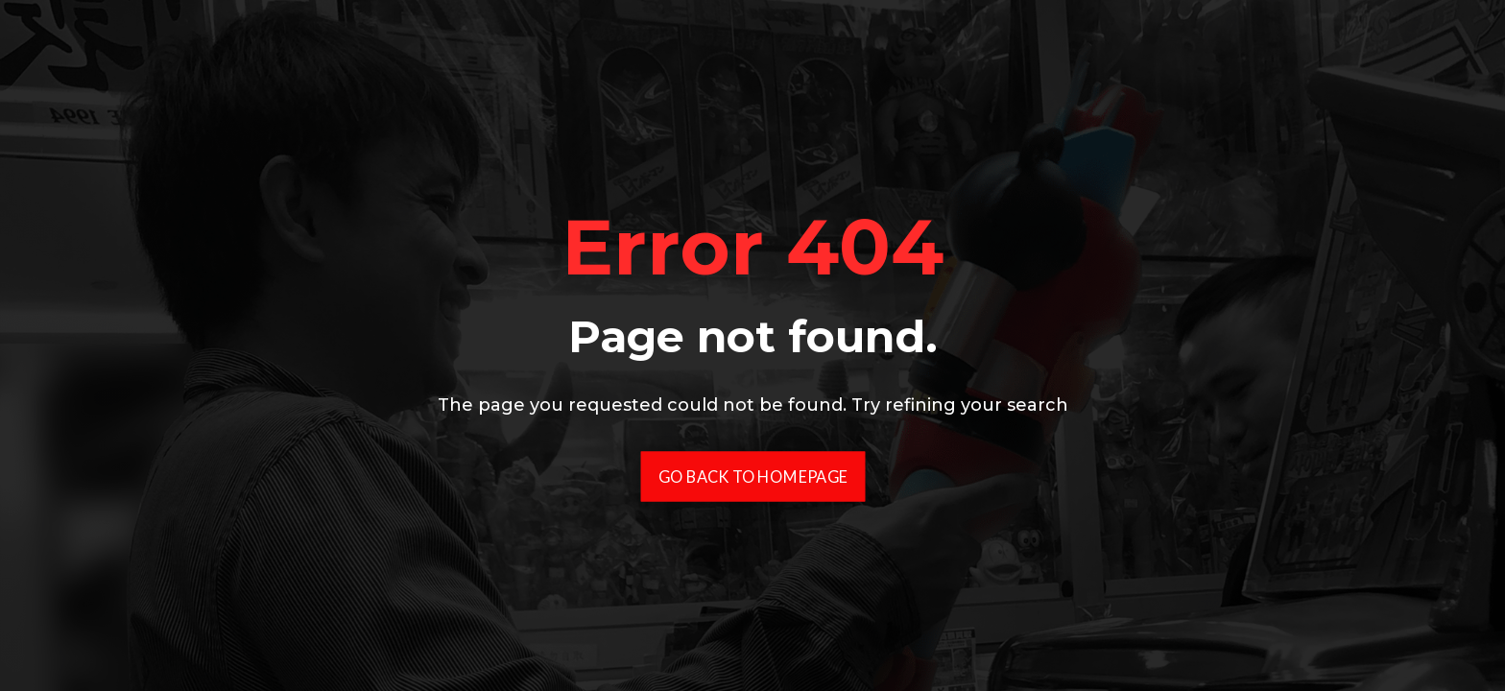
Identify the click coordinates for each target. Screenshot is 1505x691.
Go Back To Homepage (753, 476)
